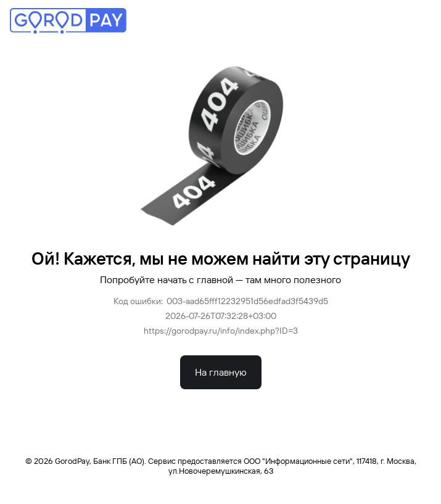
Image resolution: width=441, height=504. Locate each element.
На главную (221, 372)
